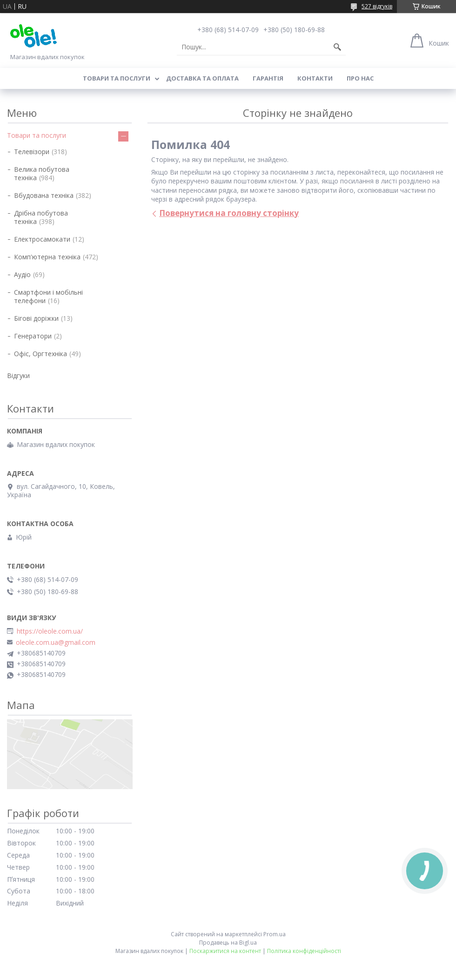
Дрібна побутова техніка (41, 217)
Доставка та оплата (202, 78)
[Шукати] (337, 47)
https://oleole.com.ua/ (50, 631)
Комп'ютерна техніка (47, 256)
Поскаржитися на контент (225, 951)
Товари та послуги (116, 78)
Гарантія (268, 78)
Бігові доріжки (36, 318)
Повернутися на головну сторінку (229, 213)
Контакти (315, 78)
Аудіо (22, 274)
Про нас (360, 78)
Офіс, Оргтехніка (40, 353)
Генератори (33, 335)
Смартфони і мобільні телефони (48, 296)
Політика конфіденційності (304, 951)
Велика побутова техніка (41, 173)
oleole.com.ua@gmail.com (55, 642)
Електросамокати (42, 239)
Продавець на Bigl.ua (228, 942)
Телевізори (31, 151)
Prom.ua (274, 934)
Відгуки (18, 375)
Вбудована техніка (44, 195)
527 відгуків (377, 6)
